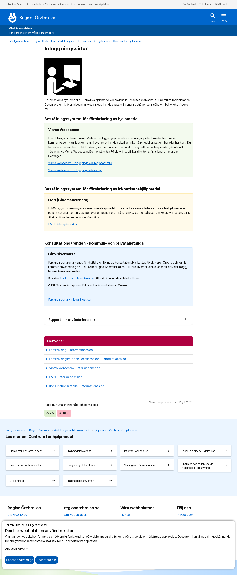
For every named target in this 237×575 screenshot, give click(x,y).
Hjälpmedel (104, 41)
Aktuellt (221, 4)
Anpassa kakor (17, 548)
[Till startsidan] (32, 18)
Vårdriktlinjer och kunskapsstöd (76, 41)
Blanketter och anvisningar (77, 278)
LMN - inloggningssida (62, 224)
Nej (63, 413)
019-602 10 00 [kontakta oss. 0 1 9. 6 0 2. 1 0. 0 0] (17, 515)
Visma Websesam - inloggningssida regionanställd (80, 163)
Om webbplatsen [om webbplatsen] (75, 515)
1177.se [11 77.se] (125, 515)
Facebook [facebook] (185, 515)
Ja (50, 413)
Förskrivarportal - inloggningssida (69, 299)
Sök (213, 17)
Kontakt (189, 4)
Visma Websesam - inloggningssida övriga (75, 170)
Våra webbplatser (100, 4)
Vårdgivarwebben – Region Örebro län (32, 41)
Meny (224, 17)
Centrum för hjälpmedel (127, 41)
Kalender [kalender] (206, 4)
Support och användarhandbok (71, 319)
